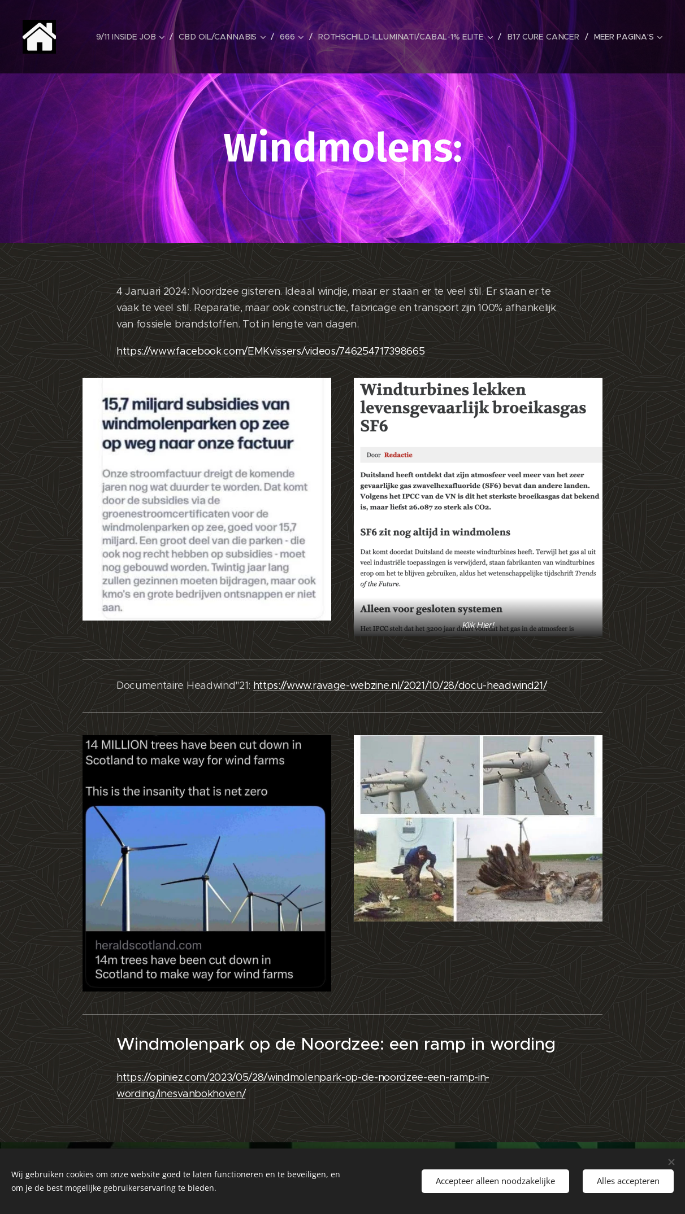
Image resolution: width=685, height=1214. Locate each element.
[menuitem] (136, 37)
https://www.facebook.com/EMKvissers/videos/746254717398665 (270, 351)
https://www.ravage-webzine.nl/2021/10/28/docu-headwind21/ (400, 685)
